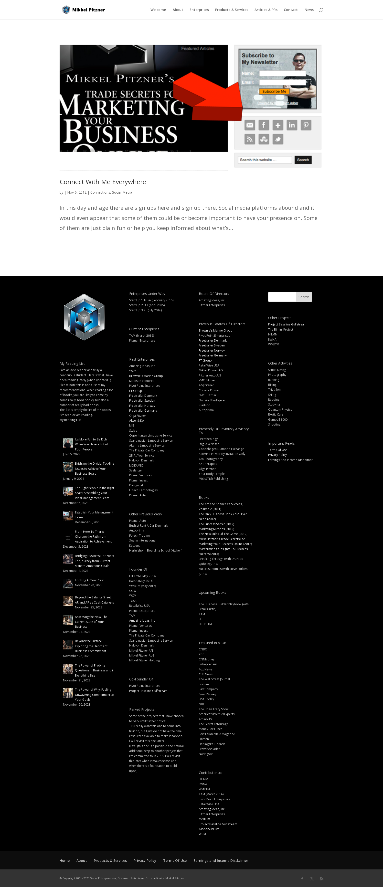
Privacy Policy (277, 455)
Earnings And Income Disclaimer (290, 460)
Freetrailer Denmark (143, 396)
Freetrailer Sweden (142, 400)
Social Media (122, 192)
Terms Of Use (277, 450)
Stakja (133, 430)
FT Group (135, 391)
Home (65, 860)
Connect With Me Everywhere (103, 181)
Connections (100, 192)
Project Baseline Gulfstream (148, 691)
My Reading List (70, 420)
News (309, 10)
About (178, 10)
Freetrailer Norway (142, 406)
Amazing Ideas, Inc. (142, 620)
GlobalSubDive (209, 829)
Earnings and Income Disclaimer (220, 860)
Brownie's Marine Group (146, 376)
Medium (204, 819)
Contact (291, 10)
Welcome (158, 10)
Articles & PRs (266, 10)
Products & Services (231, 10)
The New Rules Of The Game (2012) (223, 534)
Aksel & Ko (136, 420)
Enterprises (199, 10)
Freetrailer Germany (143, 410)
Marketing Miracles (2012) (216, 529)
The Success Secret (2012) (216, 524)
